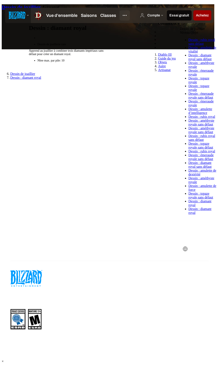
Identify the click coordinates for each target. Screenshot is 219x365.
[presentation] (18, 15)
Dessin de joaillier (22, 7)
